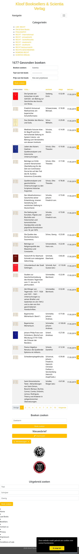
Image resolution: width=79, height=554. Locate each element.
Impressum (4, 537)
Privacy (3, 532)
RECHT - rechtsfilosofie (24, 39)
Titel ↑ (27, 89)
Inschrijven (39, 436)
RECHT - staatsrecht (23, 42)
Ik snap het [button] (57, 548)
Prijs (61, 89)
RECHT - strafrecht (23, 45)
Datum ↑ (70, 89)
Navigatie (17, 15)
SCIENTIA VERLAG (23, 55)
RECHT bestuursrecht (24, 47)
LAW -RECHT (20, 27)
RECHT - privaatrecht (24, 37)
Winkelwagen (21, 441)
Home (2, 511)
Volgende (62, 407)
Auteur (49, 89)
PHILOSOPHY (21, 32)
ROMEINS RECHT (22, 52)
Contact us (4, 527)
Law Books (4, 516)
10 (55, 407)
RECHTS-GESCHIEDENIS (25, 50)
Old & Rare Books (22, 29)
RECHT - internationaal (24, 34)
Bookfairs (4, 522)
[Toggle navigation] (64, 15)
